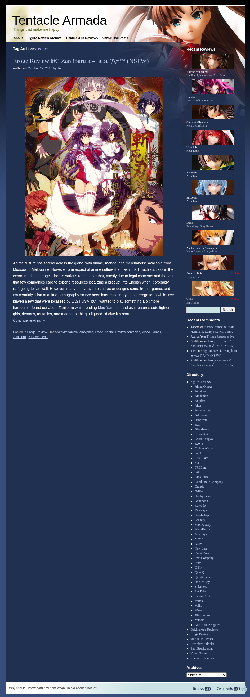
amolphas (86, 332)
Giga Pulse (201, 477)
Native (199, 544)
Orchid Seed (203, 553)
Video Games (151, 332)
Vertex (199, 601)
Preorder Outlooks (202, 644)
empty (199, 453)
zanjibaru (19, 337)
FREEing (201, 467)
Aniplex (200, 401)
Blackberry (202, 429)
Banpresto (201, 420)
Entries (202, 688)
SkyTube (200, 591)
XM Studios (202, 615)
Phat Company (204, 558)
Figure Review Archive (44, 38)
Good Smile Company (209, 482)
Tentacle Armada (59, 20)
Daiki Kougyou (204, 439)
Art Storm (201, 415)
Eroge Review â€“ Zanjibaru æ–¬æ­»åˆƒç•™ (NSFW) (81, 60)
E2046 (199, 444)
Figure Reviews (201, 382)
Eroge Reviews (200, 634)
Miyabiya (201, 534)
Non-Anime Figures (207, 625)
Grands (199, 486)
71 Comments (38, 337)
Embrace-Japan (204, 448)
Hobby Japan (203, 496)
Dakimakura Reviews (82, 38)
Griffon (199, 491)
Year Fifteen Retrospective (217, 336)
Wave (198, 610)
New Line (201, 548)
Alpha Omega (203, 386)
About (18, 38)
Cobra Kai (201, 434)
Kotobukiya (202, 515)
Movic (199, 539)
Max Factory (203, 525)
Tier (60, 68)
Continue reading (29, 320)
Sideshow (201, 586)
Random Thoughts (202, 658)
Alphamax (201, 396)
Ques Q (199, 572)
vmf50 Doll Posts (115, 38)
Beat (197, 424)
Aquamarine (202, 410)
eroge (99, 332)
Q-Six (198, 567)
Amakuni (201, 391)
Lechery (200, 520)
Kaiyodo (200, 505)
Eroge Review (37, 332)
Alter (198, 405)
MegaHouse (202, 529)
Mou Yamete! (109, 307)
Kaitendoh (201, 501)
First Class (201, 458)
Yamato (199, 620)
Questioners (202, 577)
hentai (109, 332)
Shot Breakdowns (202, 648)
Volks (198, 606)
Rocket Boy (202, 582)
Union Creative (204, 596)
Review (120, 332)
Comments (228, 688)
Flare (198, 463)
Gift (197, 472)
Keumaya (201, 510)
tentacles (133, 332)
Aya (193, 336)
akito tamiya (69, 332)
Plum (198, 563)
